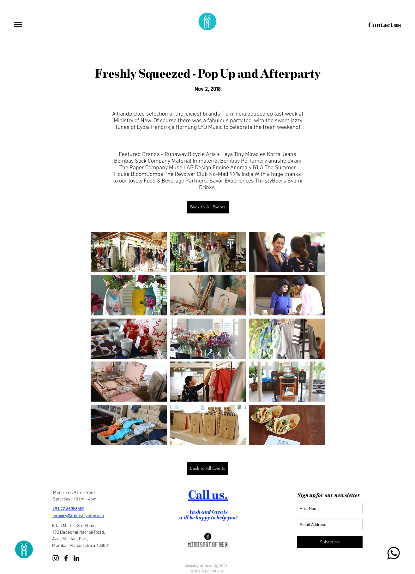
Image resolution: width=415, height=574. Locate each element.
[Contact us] (384, 25)
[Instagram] (55, 558)
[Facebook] (66, 558)
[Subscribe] (330, 542)
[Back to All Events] (208, 207)
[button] (18, 24)
